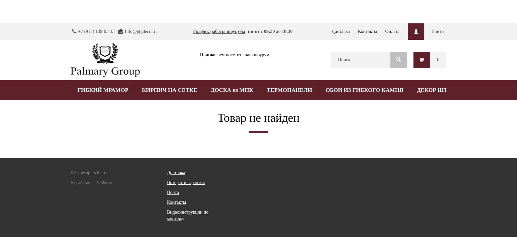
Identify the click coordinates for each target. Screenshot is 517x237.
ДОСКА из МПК (232, 90)
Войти (438, 31)
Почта (173, 192)
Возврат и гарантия (186, 182)
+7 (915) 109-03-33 (96, 31)
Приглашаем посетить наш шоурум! (235, 54)
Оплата (392, 31)
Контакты (367, 31)
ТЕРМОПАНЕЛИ (289, 90)
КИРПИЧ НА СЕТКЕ (169, 90)
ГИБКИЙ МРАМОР (103, 90)
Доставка (341, 31)
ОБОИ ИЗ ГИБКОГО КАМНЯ (364, 90)
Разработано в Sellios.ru (91, 182)
